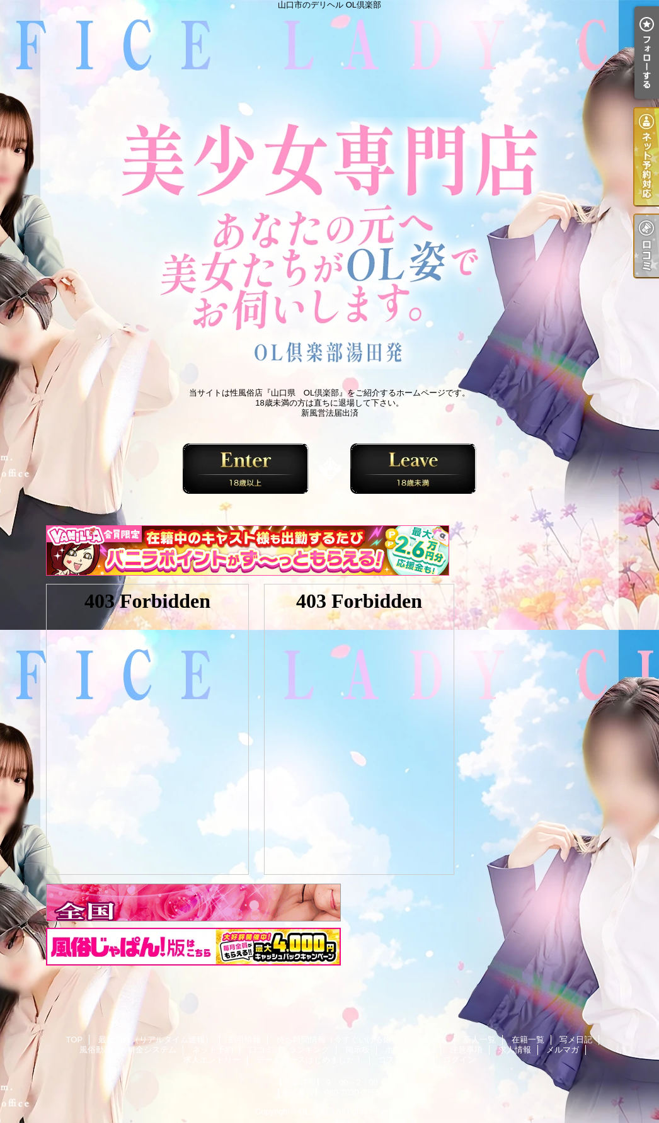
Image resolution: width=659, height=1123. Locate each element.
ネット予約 (212, 1049)
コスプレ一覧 (402, 1059)
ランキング (309, 1049)
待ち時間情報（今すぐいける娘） (338, 1039)
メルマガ (562, 1049)
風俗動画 (95, 1049)
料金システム (151, 1049)
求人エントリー (212, 1059)
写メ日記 (575, 1039)
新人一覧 (479, 1039)
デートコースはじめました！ (309, 1059)
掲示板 (357, 1049)
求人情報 (514, 1049)
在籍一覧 (528, 1039)
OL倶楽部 (316, 1111)
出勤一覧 (431, 1039)
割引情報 (244, 1039)
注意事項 (466, 1049)
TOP (74, 1039)
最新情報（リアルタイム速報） (155, 1039)
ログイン (459, 1059)
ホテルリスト (409, 1049)
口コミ (261, 1049)
